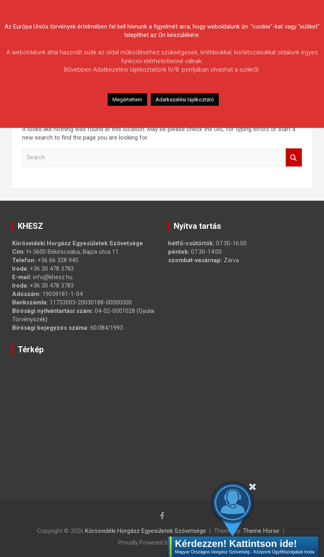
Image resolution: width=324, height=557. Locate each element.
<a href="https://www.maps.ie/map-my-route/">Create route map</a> (139, 416)
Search (294, 157)
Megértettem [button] (127, 100)
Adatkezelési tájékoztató (185, 100)
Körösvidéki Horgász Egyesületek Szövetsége (145, 530)
